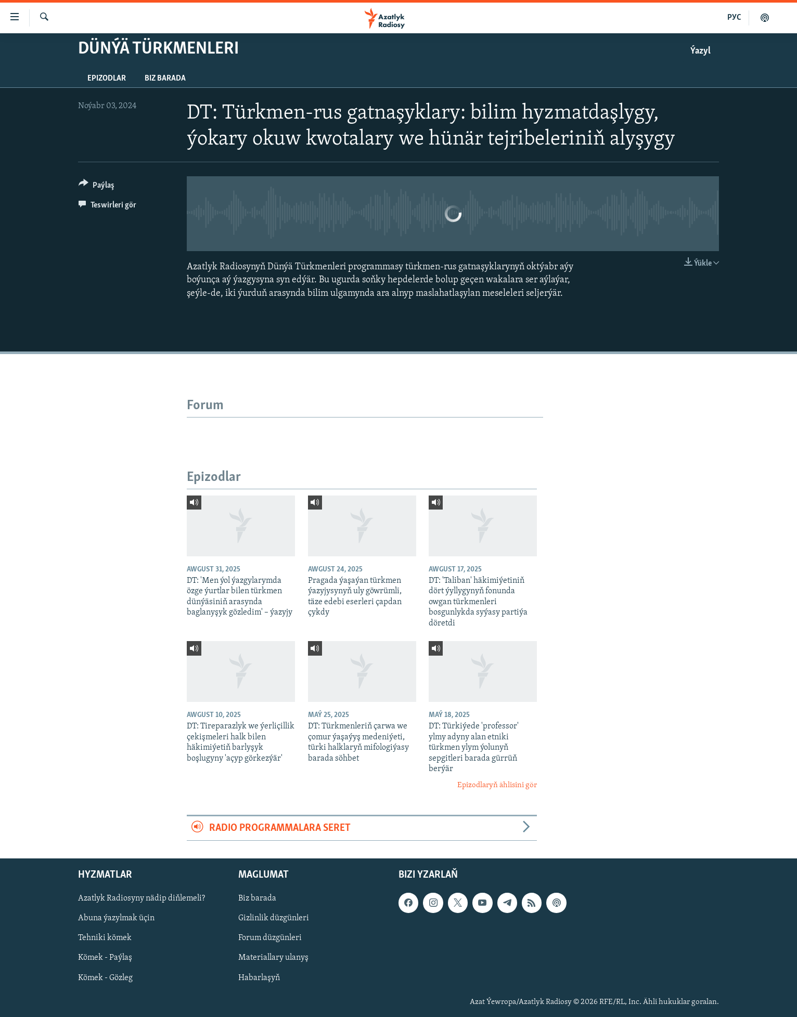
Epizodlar (106, 78)
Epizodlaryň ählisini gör (497, 785)
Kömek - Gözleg (105, 978)
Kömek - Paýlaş (105, 958)
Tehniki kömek (105, 938)
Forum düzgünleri (270, 938)
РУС (734, 18)
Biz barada (165, 78)
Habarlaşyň (259, 978)
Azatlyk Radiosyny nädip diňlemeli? (141, 898)
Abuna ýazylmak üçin (116, 919)
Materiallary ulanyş (273, 958)
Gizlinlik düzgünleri (273, 919)
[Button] (96, 187)
